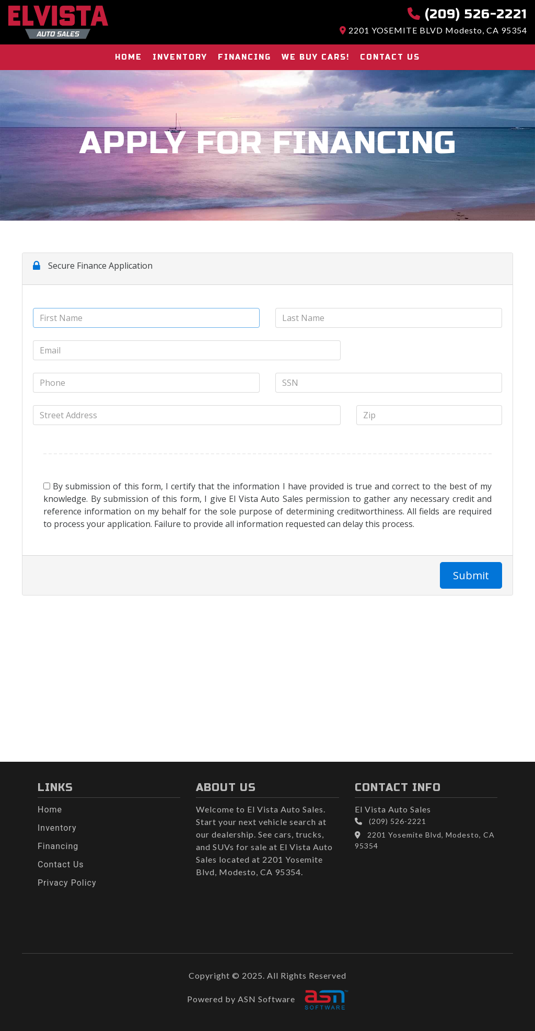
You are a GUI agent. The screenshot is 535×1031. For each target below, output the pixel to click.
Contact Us (390, 57)
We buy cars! (316, 57)
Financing (244, 57)
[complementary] (503, 999)
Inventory (180, 57)
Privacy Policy (67, 883)
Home (128, 57)
